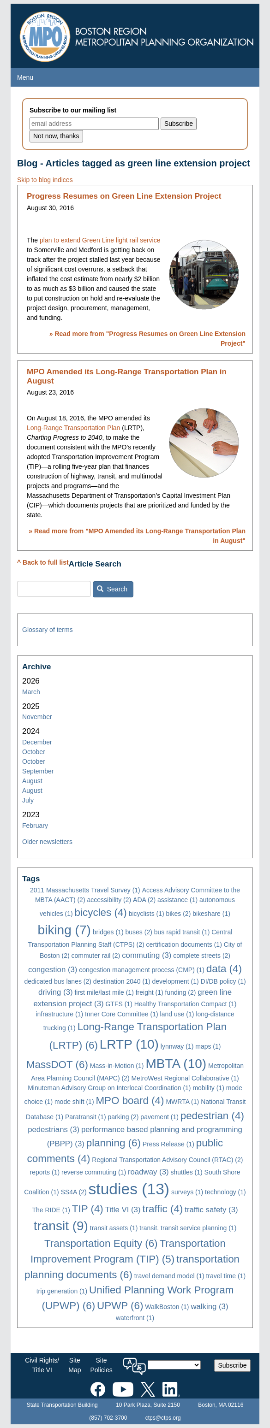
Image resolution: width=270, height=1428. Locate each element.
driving (55, 992)
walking (209, 1306)
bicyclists (146, 913)
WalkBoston (167, 1306)
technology (225, 1192)
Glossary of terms (47, 629)
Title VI (123, 1209)
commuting (146, 955)
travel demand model (169, 1276)
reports (45, 1172)
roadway (148, 1172)
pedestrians (53, 1129)
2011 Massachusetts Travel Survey (85, 890)
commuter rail (95, 955)
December (37, 742)
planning (113, 1143)
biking (64, 930)
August (32, 781)
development (175, 981)
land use (177, 1014)
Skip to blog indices (45, 179)
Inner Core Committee (121, 1014)
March (31, 692)
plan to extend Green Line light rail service (100, 240)
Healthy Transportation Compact (185, 1004)
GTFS (118, 1004)
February (35, 825)
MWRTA (182, 1101)
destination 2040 (121, 981)
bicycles (101, 912)
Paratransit (85, 1117)
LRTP (129, 1044)
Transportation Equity (101, 1243)
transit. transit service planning (187, 1228)
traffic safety (211, 1209)
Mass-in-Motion (117, 1065)
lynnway (177, 1046)
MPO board (130, 1100)
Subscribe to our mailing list (73, 110)
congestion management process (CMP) (141, 970)
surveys (187, 1192)
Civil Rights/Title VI (42, 1365)
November (37, 716)
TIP (87, 1209)
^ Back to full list (43, 562)
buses (138, 932)
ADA (144, 899)
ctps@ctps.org (163, 1418)
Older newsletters (47, 841)
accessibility (109, 899)
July (28, 800)
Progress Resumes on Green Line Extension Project (124, 196)
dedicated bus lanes (57, 981)
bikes (178, 913)
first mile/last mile (103, 992)
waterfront (135, 1318)
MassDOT (57, 1064)
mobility (208, 1088)
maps (208, 1046)
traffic (162, 1209)
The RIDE (51, 1210)
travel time (226, 1276)
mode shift (74, 1101)
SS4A (74, 1192)
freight (149, 992)
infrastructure (59, 1014)
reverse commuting (93, 1172)
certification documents (184, 944)
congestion (52, 969)
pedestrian (212, 1115)
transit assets (114, 1228)
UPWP (120, 1305)
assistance (177, 899)
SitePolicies (101, 1365)
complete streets (201, 955)
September (38, 771)
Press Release (168, 1144)
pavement (159, 1117)
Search (112, 589)
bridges (108, 932)
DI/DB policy (223, 981)
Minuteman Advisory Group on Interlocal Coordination (109, 1088)
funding (180, 992)
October (33, 751)
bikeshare (211, 913)
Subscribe (232, 1365)
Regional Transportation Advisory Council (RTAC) (167, 1159)
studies (129, 1189)
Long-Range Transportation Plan (73, 427)
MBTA (175, 1063)
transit (61, 1226)
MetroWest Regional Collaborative (185, 1078)
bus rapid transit (182, 932)
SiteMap (74, 1365)
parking (123, 1117)
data (224, 968)
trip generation (62, 1291)
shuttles (186, 1172)
